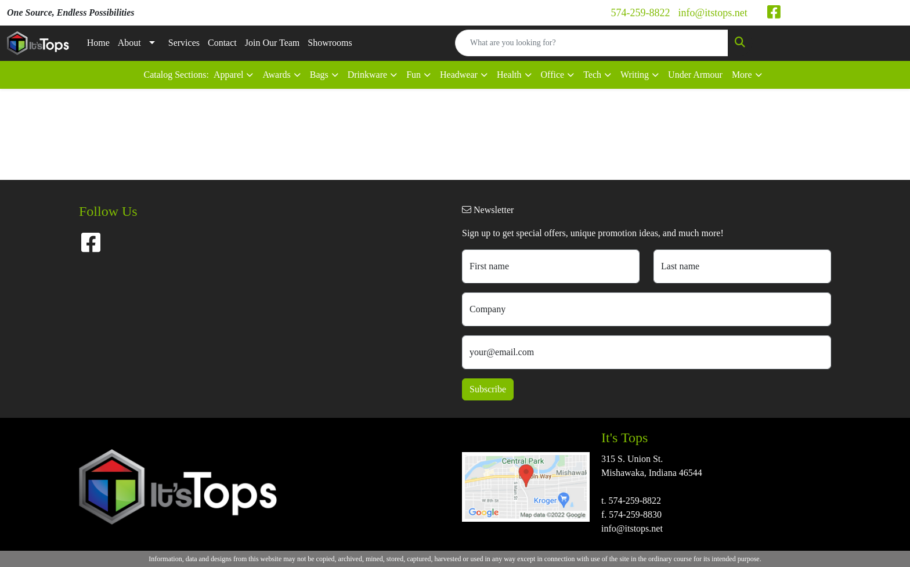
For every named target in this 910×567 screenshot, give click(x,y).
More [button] (742, 75)
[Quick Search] (591, 43)
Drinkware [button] (367, 75)
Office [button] (553, 75)
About (129, 43)
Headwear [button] (459, 75)
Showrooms (330, 43)
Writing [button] (634, 75)
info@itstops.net (713, 13)
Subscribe (488, 389)
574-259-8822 (640, 13)
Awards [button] (276, 75)
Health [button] (509, 75)
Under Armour (695, 75)
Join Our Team (272, 43)
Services (184, 43)
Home (98, 43)
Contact (222, 43)
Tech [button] (592, 75)
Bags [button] (319, 75)
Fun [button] (413, 75)
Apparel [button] (229, 75)
